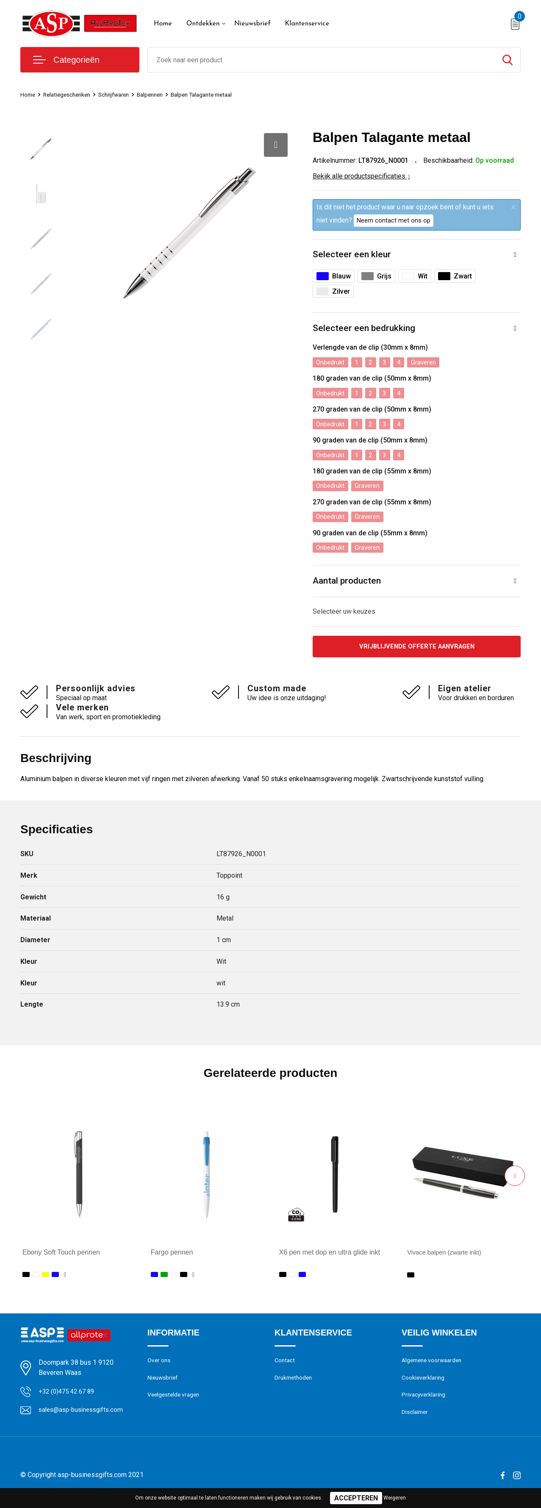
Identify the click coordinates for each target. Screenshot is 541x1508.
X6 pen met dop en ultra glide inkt (329, 1256)
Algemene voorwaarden (435, 1365)
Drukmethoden (295, 1383)
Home (163, 23)
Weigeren (394, 1498)
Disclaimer (416, 1420)
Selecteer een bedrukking (365, 329)
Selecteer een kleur (352, 255)
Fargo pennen (172, 1256)
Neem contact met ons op (393, 220)
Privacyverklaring (425, 1401)
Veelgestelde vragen (175, 1401)
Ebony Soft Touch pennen (61, 1256)
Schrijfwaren (122, 94)
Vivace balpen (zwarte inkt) (447, 1256)
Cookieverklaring (424, 1383)
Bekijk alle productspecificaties (361, 176)
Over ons (159, 1365)
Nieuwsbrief (252, 23)
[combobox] (321, 59)
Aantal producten (349, 584)
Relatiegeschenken (71, 94)
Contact (286, 1365)
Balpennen (162, 94)
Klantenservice (307, 23)
